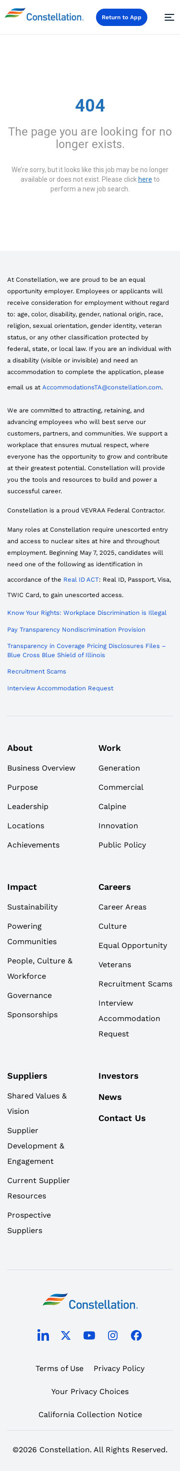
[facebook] (136, 1337)
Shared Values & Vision (37, 1103)
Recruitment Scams (36, 671)
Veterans (114, 964)
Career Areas (122, 906)
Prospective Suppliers (29, 1222)
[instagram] (113, 1337)
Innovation (118, 825)
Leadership (27, 806)
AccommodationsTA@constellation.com (101, 387)
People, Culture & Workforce (39, 968)
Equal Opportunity (132, 945)
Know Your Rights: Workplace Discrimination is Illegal (87, 612)
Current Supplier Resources (38, 1188)
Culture (112, 926)
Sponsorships (32, 1014)
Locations (25, 825)
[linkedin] (43, 1337)
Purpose (22, 787)
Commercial (121, 787)
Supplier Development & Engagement (35, 1146)
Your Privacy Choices (90, 1391)
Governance (29, 995)
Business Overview (41, 768)
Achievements (33, 844)
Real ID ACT (81, 579)
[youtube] (89, 1337)
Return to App (122, 17)
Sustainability (32, 906)
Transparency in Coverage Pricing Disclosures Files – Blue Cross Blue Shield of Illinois (86, 650)
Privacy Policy (119, 1368)
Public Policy (122, 844)
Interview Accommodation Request (60, 688)
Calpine (112, 806)
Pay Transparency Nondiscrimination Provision (76, 629)
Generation (119, 768)
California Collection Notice (90, 1414)
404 (90, 106)
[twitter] (65, 1337)
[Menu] (168, 17)
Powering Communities (32, 934)
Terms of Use (60, 1368)
